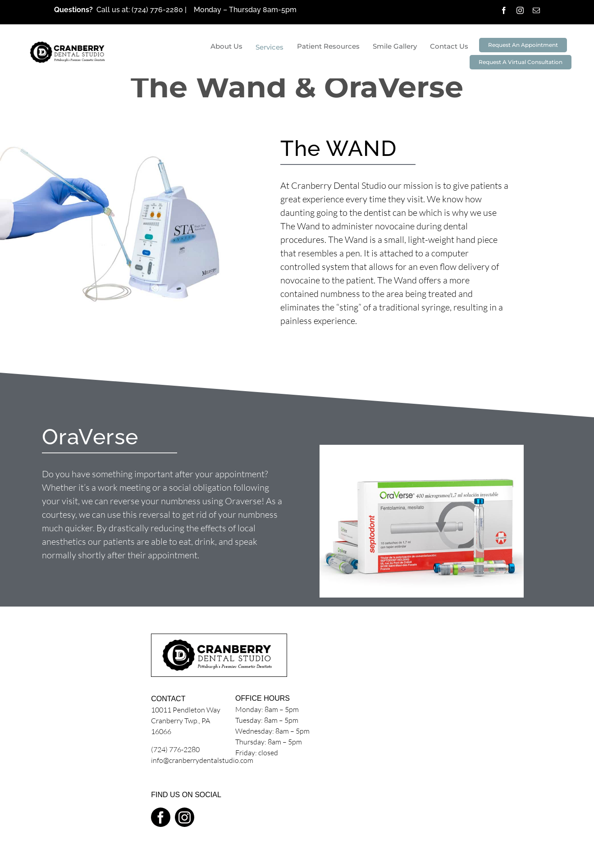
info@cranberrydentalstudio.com (202, 760)
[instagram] (520, 10)
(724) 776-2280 (158, 9)
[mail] (536, 10)
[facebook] (503, 10)
